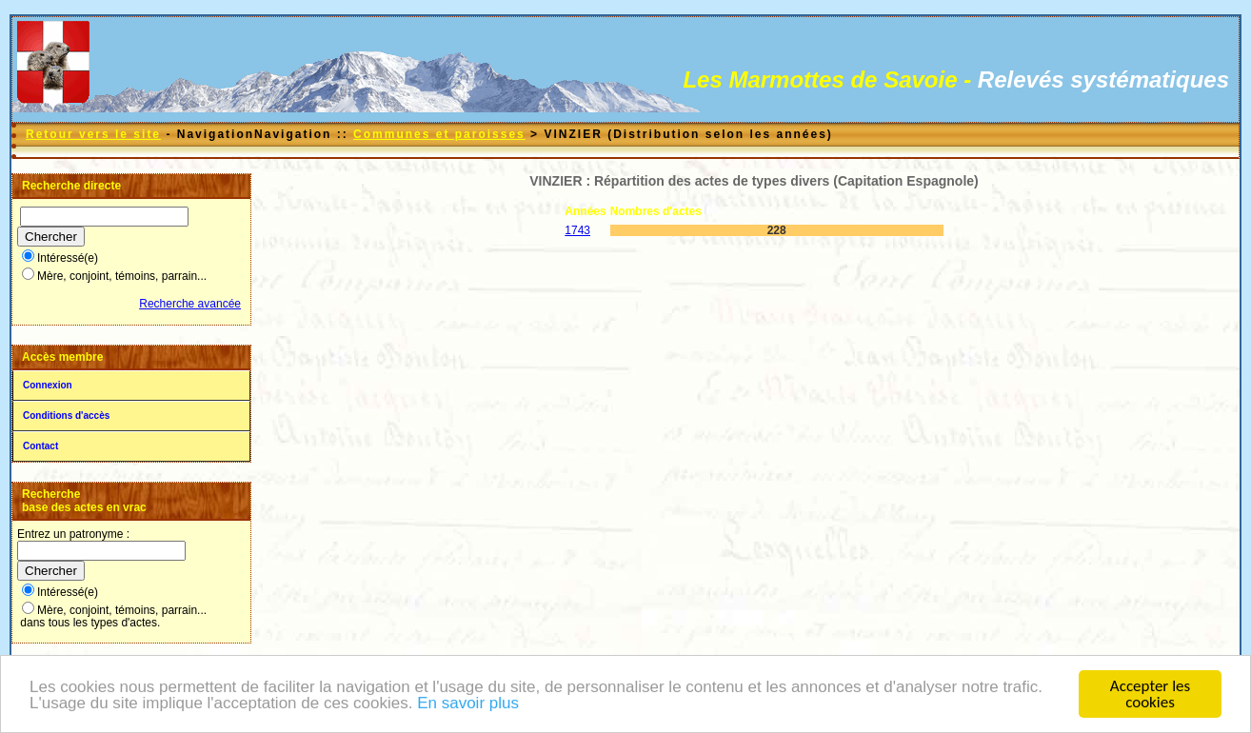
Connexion (47, 385)
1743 (577, 230)
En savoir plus (468, 704)
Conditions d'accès (66, 415)
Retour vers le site (93, 134)
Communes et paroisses (439, 134)
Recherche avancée (190, 303)
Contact (40, 446)
